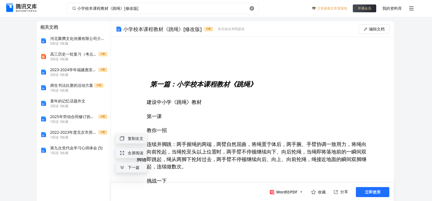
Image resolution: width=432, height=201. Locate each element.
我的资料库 (392, 8)
